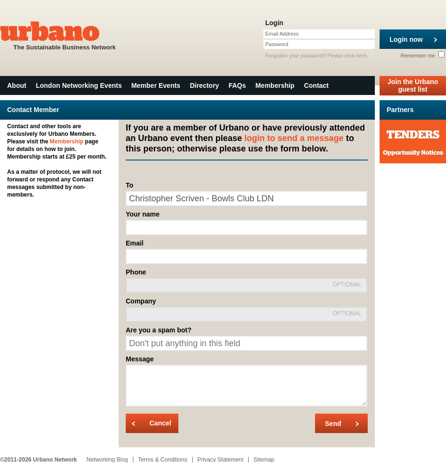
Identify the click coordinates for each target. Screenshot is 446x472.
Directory (204, 85)
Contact (316, 85)
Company (141, 301)
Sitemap (263, 459)
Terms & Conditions (162, 459)
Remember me (422, 55)
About (16, 85)
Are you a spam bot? (158, 330)
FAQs (237, 85)
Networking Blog (107, 459)
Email (134, 243)
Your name (142, 214)
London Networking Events (78, 85)
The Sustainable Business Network (64, 35)
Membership (274, 85)
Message (140, 359)
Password (276, 44)
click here (356, 55)
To (129, 185)
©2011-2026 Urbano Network (38, 459)
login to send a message (294, 138)
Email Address (281, 34)
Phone (136, 272)
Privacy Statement (220, 459)
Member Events (155, 85)
